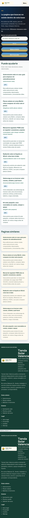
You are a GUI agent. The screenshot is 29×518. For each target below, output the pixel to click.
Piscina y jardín (7, 411)
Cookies (5, 423)
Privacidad (6, 421)
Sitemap (5, 425)
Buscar (14, 43)
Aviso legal (6, 419)
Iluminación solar (7, 409)
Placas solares (7, 400)
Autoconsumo (7, 398)
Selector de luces (8, 413)
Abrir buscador (14, 55)
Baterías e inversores (9, 402)
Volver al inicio (14, 49)
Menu (24, 3)
